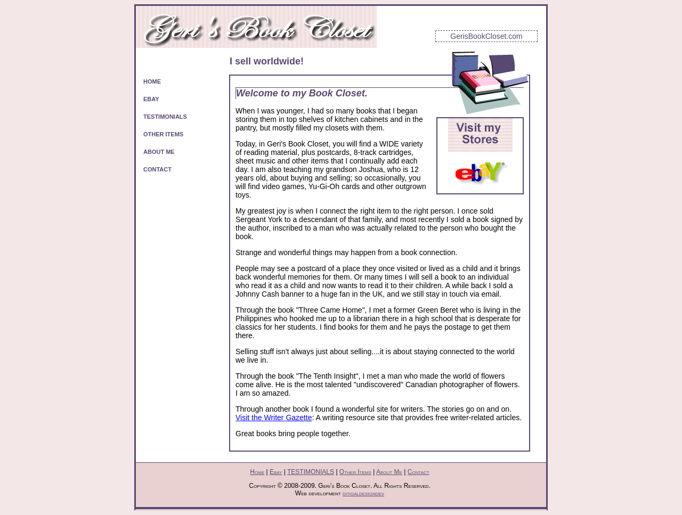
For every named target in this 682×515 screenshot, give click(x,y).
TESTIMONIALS (165, 116)
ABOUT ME (159, 152)
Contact (418, 472)
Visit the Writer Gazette (274, 417)
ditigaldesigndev (363, 493)
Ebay (276, 472)
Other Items (355, 472)
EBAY (151, 99)
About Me (389, 472)
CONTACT (157, 169)
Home (257, 472)
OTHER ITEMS (163, 134)
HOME (152, 81)
